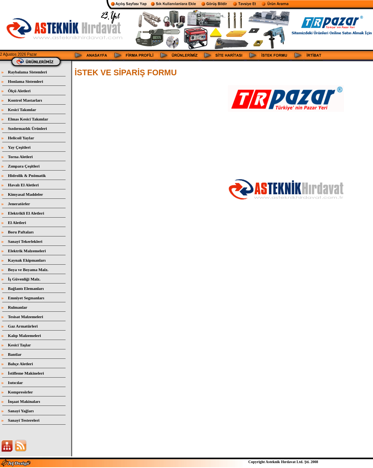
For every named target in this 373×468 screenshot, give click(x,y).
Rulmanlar (17, 307)
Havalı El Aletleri (23, 185)
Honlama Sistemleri (25, 81)
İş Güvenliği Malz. (24, 279)
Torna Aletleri (20, 156)
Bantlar (14, 354)
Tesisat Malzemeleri (25, 316)
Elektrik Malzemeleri (27, 250)
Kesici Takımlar (22, 109)
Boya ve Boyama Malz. (28, 269)
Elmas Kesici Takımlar (28, 119)
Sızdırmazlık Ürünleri (27, 128)
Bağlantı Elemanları (26, 288)
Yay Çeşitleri (19, 147)
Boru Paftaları (21, 232)
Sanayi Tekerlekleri (25, 241)
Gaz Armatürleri (23, 326)
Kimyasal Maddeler (25, 194)
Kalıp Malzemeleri (24, 335)
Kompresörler (20, 392)
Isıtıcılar (15, 382)
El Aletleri (17, 222)
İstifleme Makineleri (26, 373)
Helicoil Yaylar (21, 138)
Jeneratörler (19, 203)
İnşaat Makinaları (24, 401)
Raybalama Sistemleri (27, 72)
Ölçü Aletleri (19, 90)
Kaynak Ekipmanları (27, 260)
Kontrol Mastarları (25, 100)
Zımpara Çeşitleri (24, 166)
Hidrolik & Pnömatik (27, 175)
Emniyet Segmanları (26, 298)
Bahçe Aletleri (20, 363)
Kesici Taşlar (19, 345)
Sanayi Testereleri (24, 420)
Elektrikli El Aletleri (26, 213)
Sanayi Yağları (21, 411)
